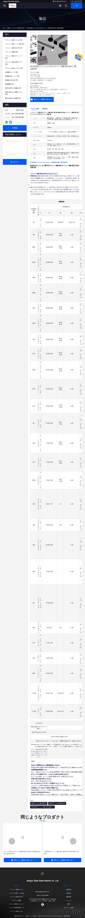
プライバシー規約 (69, 907)
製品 (8, 28)
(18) (12, 76)
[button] (33, 62)
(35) (13, 63)
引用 (76, 5)
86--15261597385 (76, 1)
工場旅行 (68, 893)
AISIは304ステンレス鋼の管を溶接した (42, 807)
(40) (11, 52)
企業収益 (68, 889)
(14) (9, 84)
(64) (13, 40)
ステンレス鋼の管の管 (18, 28)
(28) (11, 72)
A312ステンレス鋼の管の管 (57, 803)
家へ (4, 28)
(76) (14, 44)
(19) (13, 68)
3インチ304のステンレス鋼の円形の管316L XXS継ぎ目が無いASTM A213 (22, 853)
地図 (68, 904)
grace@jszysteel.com (59, 1)
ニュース (68, 900)
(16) (13, 98)
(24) (13, 88)
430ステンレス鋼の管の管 (38, 803)
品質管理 (68, 896)
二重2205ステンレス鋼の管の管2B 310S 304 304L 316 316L (61, 853)
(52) (13, 48)
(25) (11, 80)
